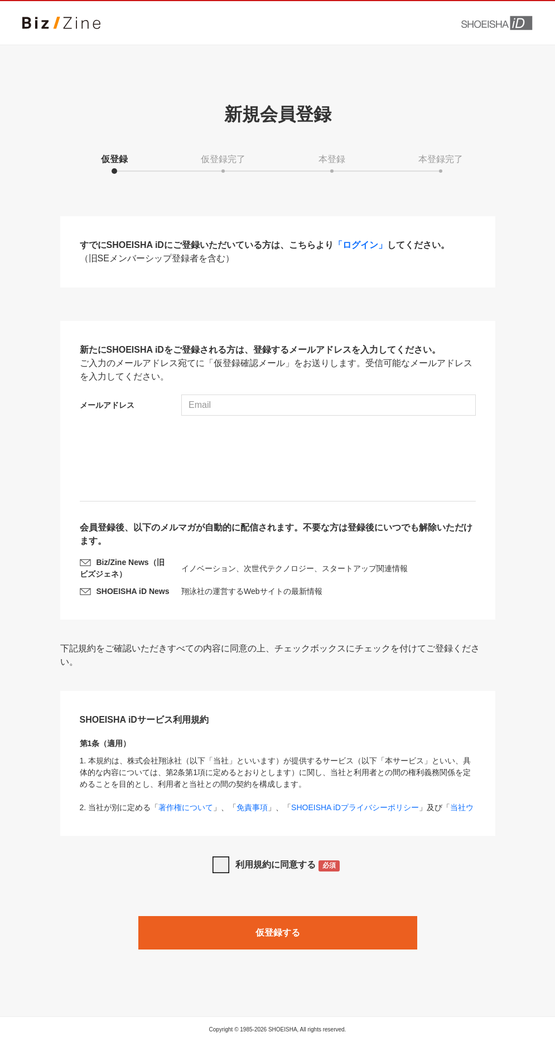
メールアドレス (107, 405)
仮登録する (277, 932)
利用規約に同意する (287, 865)
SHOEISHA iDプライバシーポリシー (355, 807)
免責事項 (252, 807)
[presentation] (278, 459)
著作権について (185, 807)
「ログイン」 (360, 245)
